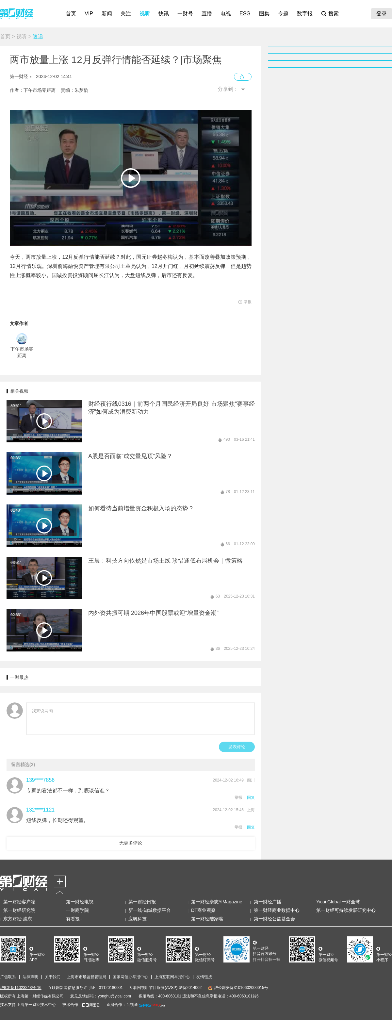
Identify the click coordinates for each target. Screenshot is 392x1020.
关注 (126, 13)
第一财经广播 (267, 901)
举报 (238, 797)
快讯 (163, 13)
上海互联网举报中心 (172, 977)
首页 (71, 13)
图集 (264, 13)
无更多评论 (130, 843)
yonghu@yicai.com (114, 996)
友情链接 (204, 977)
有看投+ (74, 918)
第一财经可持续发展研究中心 (346, 910)
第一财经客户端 (19, 901)
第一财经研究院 (19, 910)
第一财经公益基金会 (274, 918)
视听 (144, 13)
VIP (89, 13)
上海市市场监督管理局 (86, 977)
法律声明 (30, 977)
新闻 (107, 13)
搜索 (333, 13)
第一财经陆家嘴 (207, 918)
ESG (245, 13)
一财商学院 (77, 910)
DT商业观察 (203, 910)
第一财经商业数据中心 (277, 910)
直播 (207, 13)
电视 (225, 13)
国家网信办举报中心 (130, 977)
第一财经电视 (79, 901)
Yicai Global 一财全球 (338, 901)
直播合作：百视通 (122, 1004)
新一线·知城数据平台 (149, 910)
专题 (283, 13)
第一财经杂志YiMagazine (216, 901)
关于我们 (52, 977)
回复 (251, 797)
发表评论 (236, 746)
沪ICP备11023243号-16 (20, 987)
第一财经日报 (142, 901)
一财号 (185, 13)
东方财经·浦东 (17, 918)
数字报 (305, 13)
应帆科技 (137, 918)
